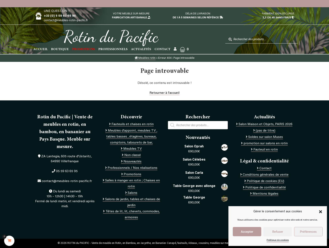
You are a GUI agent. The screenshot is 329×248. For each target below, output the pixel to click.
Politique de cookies (278, 240)
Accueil (40, 49)
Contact (162, 49)
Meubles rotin (145, 58)
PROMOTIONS (83, 49)
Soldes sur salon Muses (265, 137)
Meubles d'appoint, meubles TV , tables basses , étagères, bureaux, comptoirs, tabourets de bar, (131, 136)
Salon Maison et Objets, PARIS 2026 (265, 124)
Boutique (60, 49)
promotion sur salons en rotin (265, 143)
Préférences (308, 232)
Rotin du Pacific (111, 36)
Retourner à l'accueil (164, 93)
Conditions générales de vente (266, 174)
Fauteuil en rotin (265, 149)
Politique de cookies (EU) (265, 181)
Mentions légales (265, 193)
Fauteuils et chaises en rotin (133, 124)
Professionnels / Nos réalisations (132, 168)
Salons (132, 193)
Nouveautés (132, 161)
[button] (320, 212)
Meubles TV (132, 148)
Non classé (132, 155)
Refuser (277, 232)
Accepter (247, 232)
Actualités (141, 49)
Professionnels (113, 49)
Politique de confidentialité (265, 187)
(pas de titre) (265, 130)
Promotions (132, 174)
